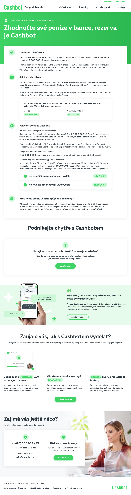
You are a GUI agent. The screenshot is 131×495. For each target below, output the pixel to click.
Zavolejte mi (63, 458)
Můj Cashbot (120, 1)
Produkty (84, 7)
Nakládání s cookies (39, 488)
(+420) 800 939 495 (25, 443)
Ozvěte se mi (65, 266)
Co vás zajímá (103, 7)
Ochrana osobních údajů (15, 488)
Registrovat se (65, 399)
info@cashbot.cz (26, 457)
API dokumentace (73, 488)
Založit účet (108, 1)
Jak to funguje (77, 317)
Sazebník (57, 488)
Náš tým (122, 7)
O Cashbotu (65, 7)
